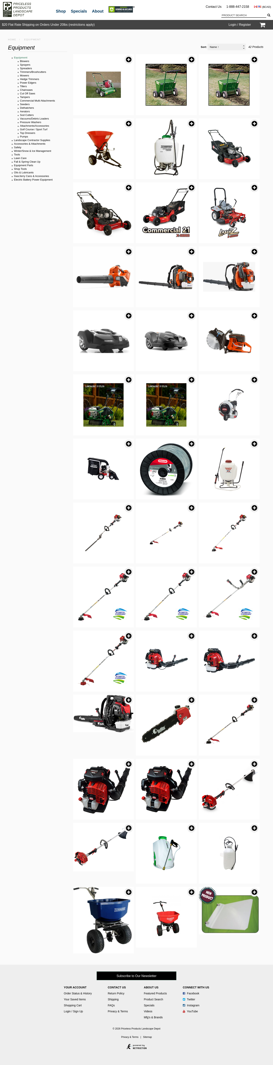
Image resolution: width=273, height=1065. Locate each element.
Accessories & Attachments (30, 143)
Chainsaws (26, 89)
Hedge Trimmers (29, 79)
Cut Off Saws (27, 93)
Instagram (191, 1005)
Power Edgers (28, 82)
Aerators (25, 111)
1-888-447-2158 (237, 6)
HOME (12, 39)
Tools (17, 154)
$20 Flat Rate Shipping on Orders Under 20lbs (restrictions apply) (48, 24)
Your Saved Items (75, 999)
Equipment (20, 57)
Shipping (113, 999)
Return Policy (116, 993)
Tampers (25, 97)
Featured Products (155, 993)
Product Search (153, 999)
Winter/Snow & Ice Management (32, 150)
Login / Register (239, 24)
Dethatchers (27, 107)
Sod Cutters (27, 115)
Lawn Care (20, 158)
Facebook (191, 993)
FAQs (111, 1005)
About (98, 11)
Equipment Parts (23, 165)
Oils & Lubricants (24, 172)
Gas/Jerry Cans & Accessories (31, 176)
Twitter (189, 999)
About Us (151, 987)
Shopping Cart (73, 1005)
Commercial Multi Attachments (37, 100)
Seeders (25, 104)
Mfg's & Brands (153, 1017)
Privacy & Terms (118, 1011)
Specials (79, 11)
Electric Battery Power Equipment (33, 179)
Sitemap (147, 1037)
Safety (17, 147)
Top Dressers (27, 132)
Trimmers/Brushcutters (33, 71)
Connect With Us (196, 987)
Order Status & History (78, 993)
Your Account (75, 987)
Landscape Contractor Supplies (32, 140)
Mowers (24, 75)
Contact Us (214, 6)
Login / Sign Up (73, 1011)
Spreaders (26, 68)
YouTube (190, 1011)
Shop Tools (20, 168)
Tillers (23, 86)
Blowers (24, 61)
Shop (61, 11)
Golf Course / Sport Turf (33, 129)
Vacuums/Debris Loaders (34, 118)
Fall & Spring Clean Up (27, 161)
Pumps (24, 136)
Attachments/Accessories (34, 125)
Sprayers (25, 64)
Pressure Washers (30, 122)
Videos (148, 1011)
